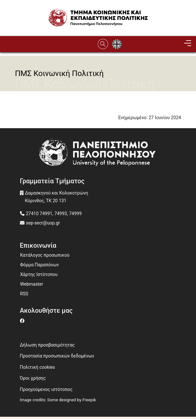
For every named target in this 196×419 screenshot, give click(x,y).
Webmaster (31, 284)
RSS (24, 293)
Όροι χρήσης (33, 378)
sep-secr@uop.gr (43, 222)
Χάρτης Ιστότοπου (39, 274)
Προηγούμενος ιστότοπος (46, 389)
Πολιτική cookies (37, 367)
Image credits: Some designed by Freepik (58, 399)
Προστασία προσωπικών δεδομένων (57, 355)
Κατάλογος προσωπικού (45, 255)
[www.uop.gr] (98, 153)
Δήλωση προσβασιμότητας (47, 345)
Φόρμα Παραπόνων (39, 264)
